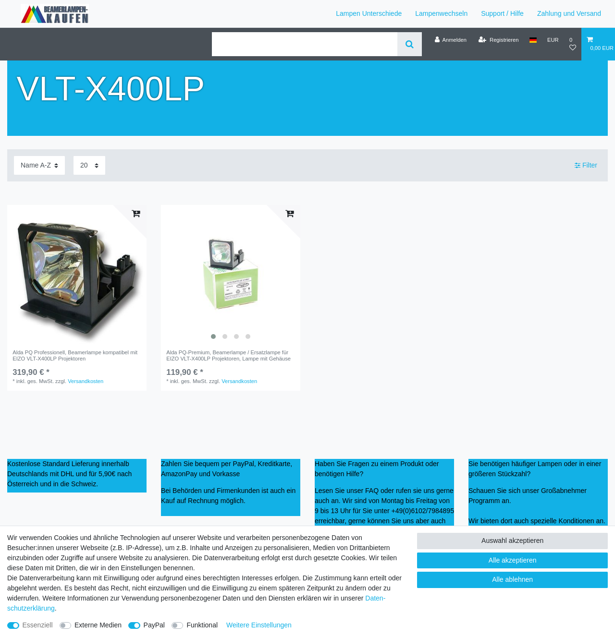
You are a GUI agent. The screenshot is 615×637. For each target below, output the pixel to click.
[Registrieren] (498, 40)
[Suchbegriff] (304, 44)
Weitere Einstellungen (259, 625)
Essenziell (38, 625)
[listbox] (230, 274)
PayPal (154, 625)
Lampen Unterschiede (369, 13)
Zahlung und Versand (569, 13)
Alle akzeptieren (513, 560)
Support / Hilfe (502, 13)
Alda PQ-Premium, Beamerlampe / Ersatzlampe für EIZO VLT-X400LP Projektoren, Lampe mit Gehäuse (228, 355)
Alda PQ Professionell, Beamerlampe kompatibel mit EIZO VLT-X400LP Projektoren (74, 355)
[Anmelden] (450, 40)
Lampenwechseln (441, 13)
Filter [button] (586, 165)
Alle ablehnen (512, 579)
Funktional (202, 625)
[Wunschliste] (572, 44)
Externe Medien (98, 625)
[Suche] (409, 44)
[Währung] (553, 40)
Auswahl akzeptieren (512, 540)
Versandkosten (85, 381)
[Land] (533, 40)
